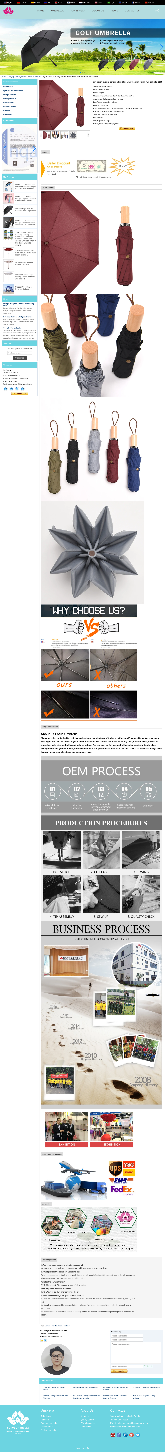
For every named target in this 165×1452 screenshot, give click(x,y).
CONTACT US (132, 10)
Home (4, 77)
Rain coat (6, 111)
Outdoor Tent (8, 87)
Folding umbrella (21, 77)
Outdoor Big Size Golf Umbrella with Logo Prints (25, 210)
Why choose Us (88, 1423)
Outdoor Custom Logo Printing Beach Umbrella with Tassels (25, 277)
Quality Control (87, 1420)
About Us (85, 1416)
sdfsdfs (85, 1448)
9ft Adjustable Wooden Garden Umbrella (24, 264)
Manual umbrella (35, 77)
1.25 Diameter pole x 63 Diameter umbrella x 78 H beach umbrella (25, 253)
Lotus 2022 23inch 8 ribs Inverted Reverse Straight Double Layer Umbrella (25, 187)
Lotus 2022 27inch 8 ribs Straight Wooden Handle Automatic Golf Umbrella (25, 223)
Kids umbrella (8, 103)
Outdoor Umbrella (9, 107)
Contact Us (86, 1427)
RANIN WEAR (78, 10)
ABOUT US (98, 10)
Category (11, 77)
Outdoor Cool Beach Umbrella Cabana (23, 288)
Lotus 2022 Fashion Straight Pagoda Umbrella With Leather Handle (25, 199)
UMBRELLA (57, 10)
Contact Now (19, 393)
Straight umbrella (9, 95)
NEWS (114, 10)
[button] (80, 72)
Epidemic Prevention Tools (13, 91)
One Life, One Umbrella (11, 331)
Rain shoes (7, 115)
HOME (40, 10)
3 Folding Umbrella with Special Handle (17, 320)
